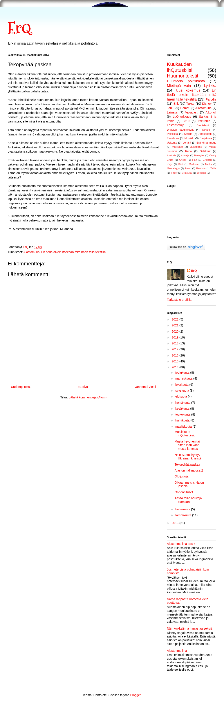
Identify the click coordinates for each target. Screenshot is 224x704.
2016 (175, 355)
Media (208, 164)
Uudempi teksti (21, 387)
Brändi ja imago (206, 142)
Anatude (171, 155)
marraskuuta (184, 378)
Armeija (185, 155)
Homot (184, 108)
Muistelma (196, 146)
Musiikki (189, 138)
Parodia (211, 99)
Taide (213, 168)
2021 (175, 325)
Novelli (206, 129)
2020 (175, 331)
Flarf (194, 159)
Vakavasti (191, 112)
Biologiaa (199, 155)
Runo (188, 151)
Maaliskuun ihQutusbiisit (185, 433)
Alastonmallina (177, 650)
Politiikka (172, 133)
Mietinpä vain (179, 86)
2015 (175, 361)
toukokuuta (183, 414)
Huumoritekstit (182, 76)
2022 (175, 319)
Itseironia (204, 121)
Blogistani (203, 125)
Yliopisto (201, 172)
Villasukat (187, 172)
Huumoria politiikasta (186, 81)
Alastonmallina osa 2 (189, 470)
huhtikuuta (182, 420)
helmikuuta (183, 509)
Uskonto (172, 142)
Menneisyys (173, 168)
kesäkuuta (182, 408)
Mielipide (177, 146)
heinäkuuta (183, 402)
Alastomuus (31, 252)
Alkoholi (211, 112)
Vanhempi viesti (145, 387)
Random (200, 168)
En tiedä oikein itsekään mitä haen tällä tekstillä (73, 252)
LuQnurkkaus (182, 116)
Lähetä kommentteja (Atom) (88, 397)
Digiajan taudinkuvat (180, 129)
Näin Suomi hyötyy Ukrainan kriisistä (188, 456)
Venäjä (186, 142)
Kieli (180, 164)
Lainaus (172, 112)
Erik (176, 103)
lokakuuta (182, 384)
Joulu (170, 108)
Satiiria (188, 133)
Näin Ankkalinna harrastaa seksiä (189, 628)
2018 (175, 343)
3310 (186, 121)
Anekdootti (205, 133)
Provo (188, 168)
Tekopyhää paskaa (187, 464)
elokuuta (181, 396)
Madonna (194, 164)
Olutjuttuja (181, 476)
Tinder (174, 172)
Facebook (173, 138)
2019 (175, 337)
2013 (175, 523)
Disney (206, 103)
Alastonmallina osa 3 (181, 544)
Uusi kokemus (188, 90)
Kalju (169, 164)
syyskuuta (182, 390)
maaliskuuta (184, 426)
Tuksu (190, 103)
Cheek (182, 159)
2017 (175, 349)
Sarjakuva (206, 138)
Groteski (207, 159)
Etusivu (83, 387)
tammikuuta (183, 515)
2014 (175, 367)
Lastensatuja (175, 125)
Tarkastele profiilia (179, 299)
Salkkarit (205, 151)
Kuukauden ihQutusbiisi (179, 67)
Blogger (135, 695)
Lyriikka (210, 86)
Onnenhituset (184, 492)
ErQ (19, 28)
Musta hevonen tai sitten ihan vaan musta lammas (187, 445)
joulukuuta (182, 372)
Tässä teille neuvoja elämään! (188, 500)
